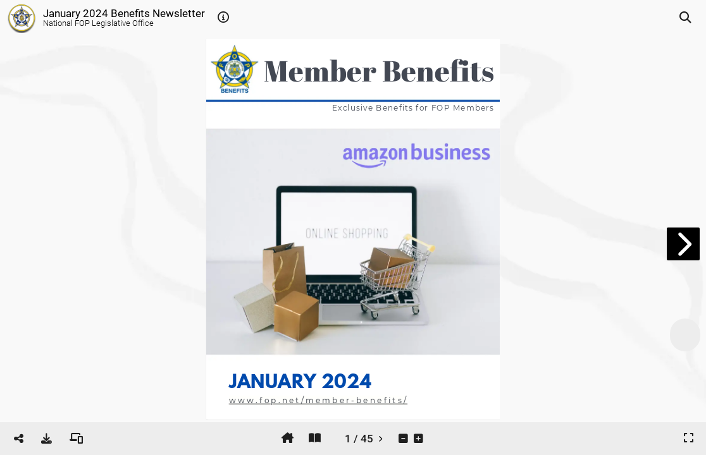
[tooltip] (223, 17)
